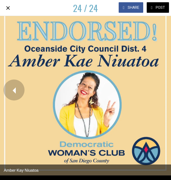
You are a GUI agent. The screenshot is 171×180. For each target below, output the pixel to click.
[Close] (8, 8)
